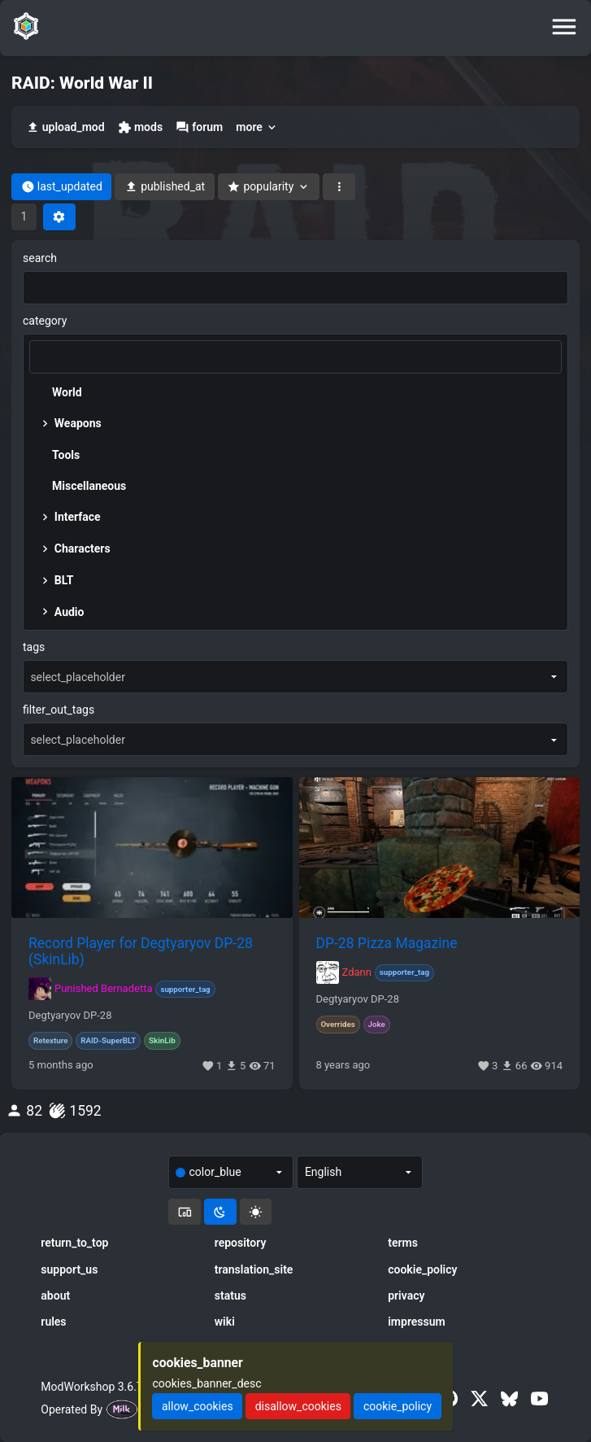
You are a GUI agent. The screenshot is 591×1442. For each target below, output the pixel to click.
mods (140, 127)
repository (241, 1242)
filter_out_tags (58, 709)
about (55, 1295)
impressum (416, 1321)
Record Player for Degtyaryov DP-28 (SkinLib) (140, 951)
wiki (225, 1321)
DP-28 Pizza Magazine (387, 943)
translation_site (254, 1269)
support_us (69, 1269)
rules (53, 1321)
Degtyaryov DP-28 (69, 1015)
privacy (406, 1295)
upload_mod (65, 127)
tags (34, 646)
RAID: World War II (82, 83)
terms (403, 1242)
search (40, 257)
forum (199, 127)
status (230, 1295)
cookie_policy (422, 1269)
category (45, 320)
